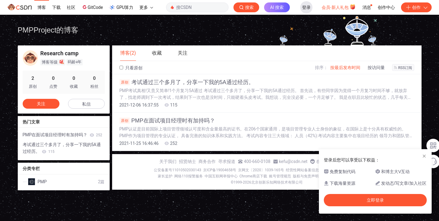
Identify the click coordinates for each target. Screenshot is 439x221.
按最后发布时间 (345, 67)
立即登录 (375, 200)
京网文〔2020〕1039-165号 (261, 170)
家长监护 (165, 176)
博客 (41, 7)
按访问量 (376, 67)
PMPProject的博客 (48, 30)
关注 (41, 103)
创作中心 (386, 7)
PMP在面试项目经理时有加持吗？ (167, 121)
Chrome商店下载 (253, 176)
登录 (306, 7)
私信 (86, 104)
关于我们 (167, 161)
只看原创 (130, 67)
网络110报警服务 (188, 176)
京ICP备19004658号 (220, 170)
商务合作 (207, 161)
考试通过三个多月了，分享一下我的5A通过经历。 (186, 82)
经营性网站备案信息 (302, 170)
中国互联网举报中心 (221, 176)
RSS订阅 (403, 68)
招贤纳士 (187, 161)
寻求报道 (226, 161)
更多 (146, 7)
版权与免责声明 (306, 176)
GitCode (92, 7)
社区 (71, 7)
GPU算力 (121, 7)
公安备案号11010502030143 (177, 170)
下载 (56, 7)
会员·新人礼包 (339, 7)
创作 (416, 7)
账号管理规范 (280, 176)
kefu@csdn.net (293, 161)
